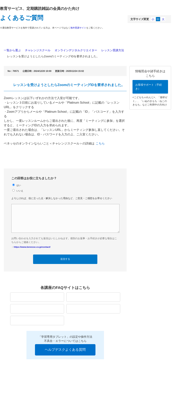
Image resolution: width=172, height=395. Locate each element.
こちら (100, 143)
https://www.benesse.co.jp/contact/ (32, 247)
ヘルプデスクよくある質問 (65, 350)
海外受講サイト (78, 27)
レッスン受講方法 (112, 50)
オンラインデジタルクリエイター (76, 50)
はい (18, 185)
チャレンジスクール (37, 50)
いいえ (19, 190)
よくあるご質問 (21, 17)
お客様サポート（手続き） (148, 86)
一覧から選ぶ (12, 50)
